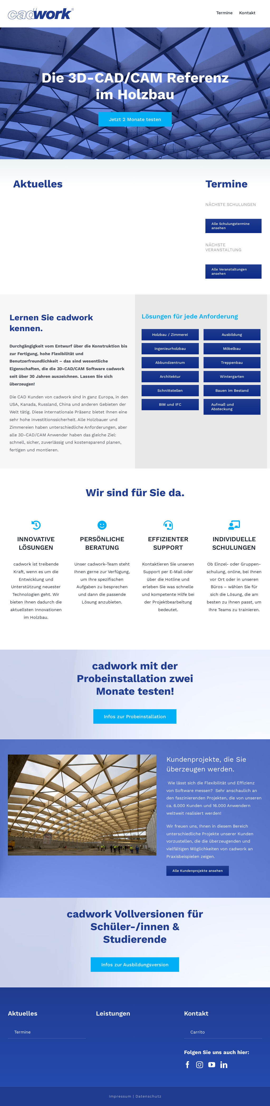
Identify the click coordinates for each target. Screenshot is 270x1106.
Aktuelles (22, 1013)
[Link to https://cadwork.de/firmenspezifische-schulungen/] (234, 525)
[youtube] (211, 1064)
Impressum (120, 1096)
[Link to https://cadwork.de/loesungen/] (36, 525)
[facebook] (187, 1064)
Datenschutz (148, 1096)
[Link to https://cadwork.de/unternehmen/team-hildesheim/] (102, 525)
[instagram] (199, 1064)
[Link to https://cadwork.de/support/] (168, 525)
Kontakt (196, 1013)
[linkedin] (223, 1064)
